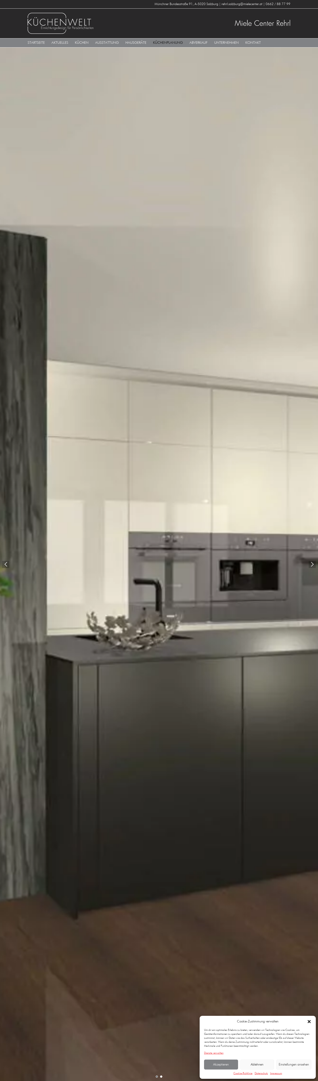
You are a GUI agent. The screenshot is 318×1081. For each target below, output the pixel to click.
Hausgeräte (135, 43)
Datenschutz (261, 1073)
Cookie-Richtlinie (242, 1073)
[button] (309, 1021)
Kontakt (253, 43)
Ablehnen (257, 1064)
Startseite (36, 43)
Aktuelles (59, 43)
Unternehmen (226, 43)
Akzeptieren (221, 1064)
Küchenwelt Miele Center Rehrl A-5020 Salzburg (92, 23)
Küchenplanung (168, 43)
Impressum (276, 1073)
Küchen (82, 43)
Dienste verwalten (213, 1053)
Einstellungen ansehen (294, 1064)
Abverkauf (198, 43)
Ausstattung (107, 43)
